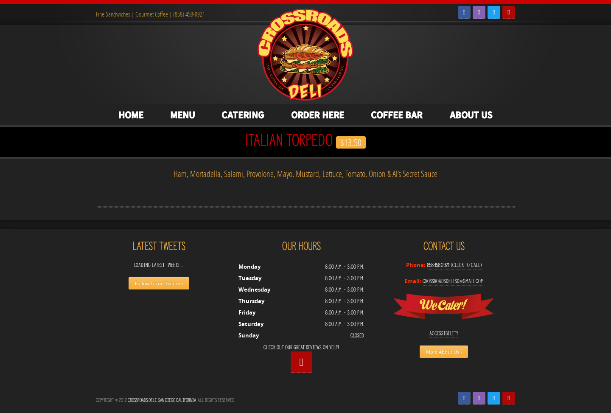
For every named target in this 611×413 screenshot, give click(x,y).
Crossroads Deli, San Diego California (162, 400)
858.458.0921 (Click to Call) (454, 265)
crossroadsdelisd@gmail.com (453, 281)
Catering (242, 115)
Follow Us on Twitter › (159, 283)
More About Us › (444, 351)
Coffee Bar (397, 115)
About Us (471, 115)
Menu (182, 115)
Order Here (317, 115)
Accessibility (443, 333)
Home (130, 115)
